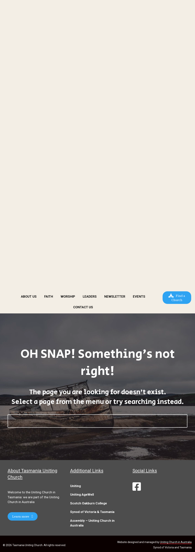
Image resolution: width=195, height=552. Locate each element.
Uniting (75, 486)
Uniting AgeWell (82, 494)
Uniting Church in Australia (176, 542)
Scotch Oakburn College (88, 503)
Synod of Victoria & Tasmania (92, 512)
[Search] (97, 421)
